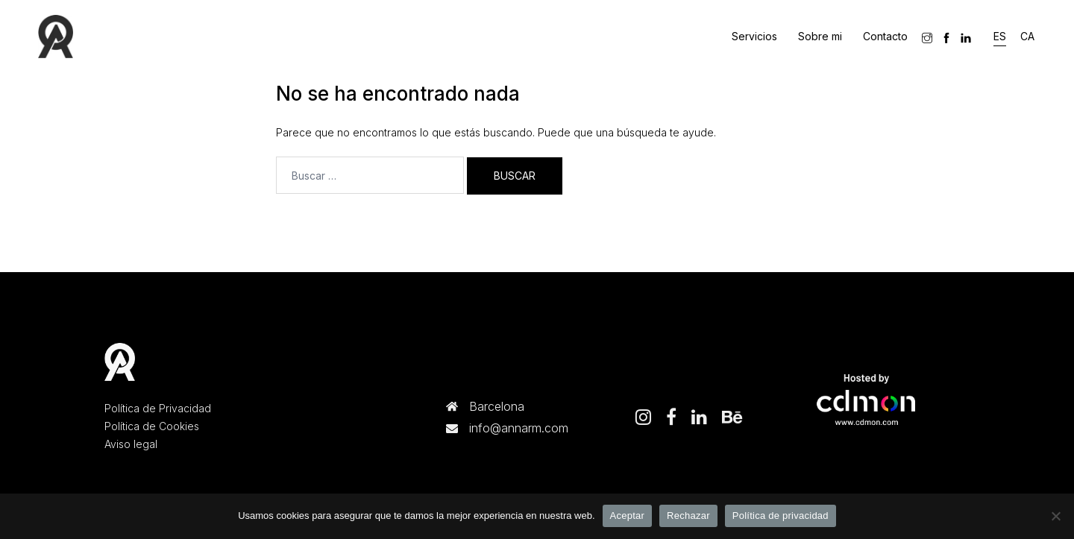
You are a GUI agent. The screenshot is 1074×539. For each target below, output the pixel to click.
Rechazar (688, 515)
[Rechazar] (1055, 515)
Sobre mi (820, 36)
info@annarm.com (518, 427)
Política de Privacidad (157, 408)
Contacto (885, 36)
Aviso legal (130, 444)
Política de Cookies (151, 426)
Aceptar (627, 515)
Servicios (754, 36)
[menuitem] (999, 36)
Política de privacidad (780, 515)
